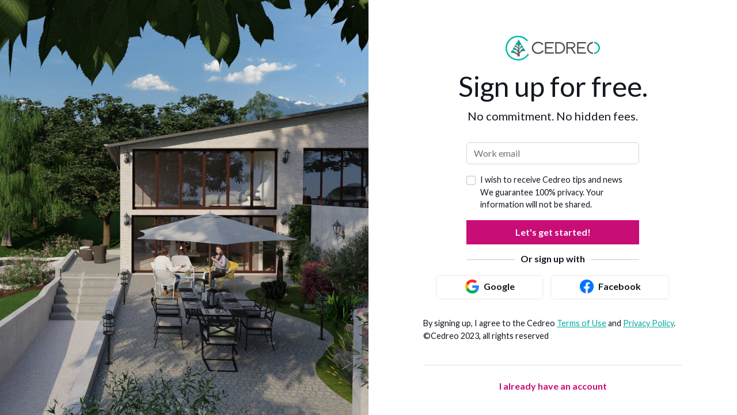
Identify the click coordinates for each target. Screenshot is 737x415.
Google (490, 286)
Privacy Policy (648, 323)
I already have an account (553, 385)
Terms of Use (581, 323)
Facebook (610, 286)
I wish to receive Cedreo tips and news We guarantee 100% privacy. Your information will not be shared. (551, 192)
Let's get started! (553, 232)
